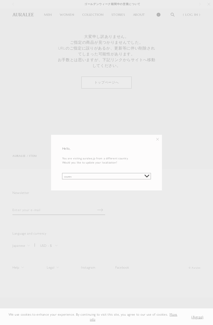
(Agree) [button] (197, 316)
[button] (183, 316)
